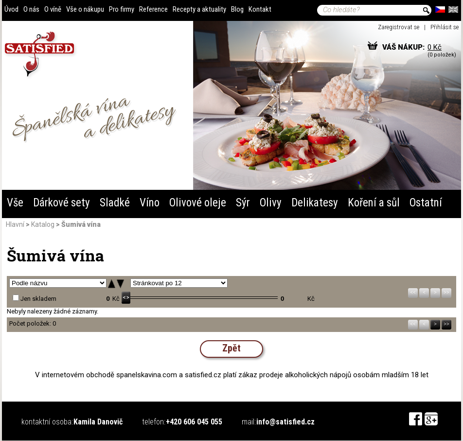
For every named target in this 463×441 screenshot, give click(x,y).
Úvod (11, 9)
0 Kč (434, 47)
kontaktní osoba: (47, 421)
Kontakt (260, 9)
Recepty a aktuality (199, 9)
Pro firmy (121, 9)
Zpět (231, 348)
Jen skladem (38, 298)
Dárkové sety (61, 202)
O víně (52, 9)
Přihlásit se (444, 27)
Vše (15, 202)
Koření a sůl (374, 202)
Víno (150, 202)
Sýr (243, 202)
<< (412, 292)
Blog (237, 9)
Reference (153, 9)
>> (446, 292)
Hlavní (15, 224)
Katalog (42, 224)
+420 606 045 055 (194, 421)
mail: (249, 421)
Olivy (271, 202)
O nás (31, 9)
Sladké (115, 202)
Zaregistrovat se (398, 27)
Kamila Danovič (98, 421)
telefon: (153, 421)
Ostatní (426, 202)
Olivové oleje (197, 202)
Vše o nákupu (85, 9)
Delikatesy (314, 202)
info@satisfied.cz (285, 421)
